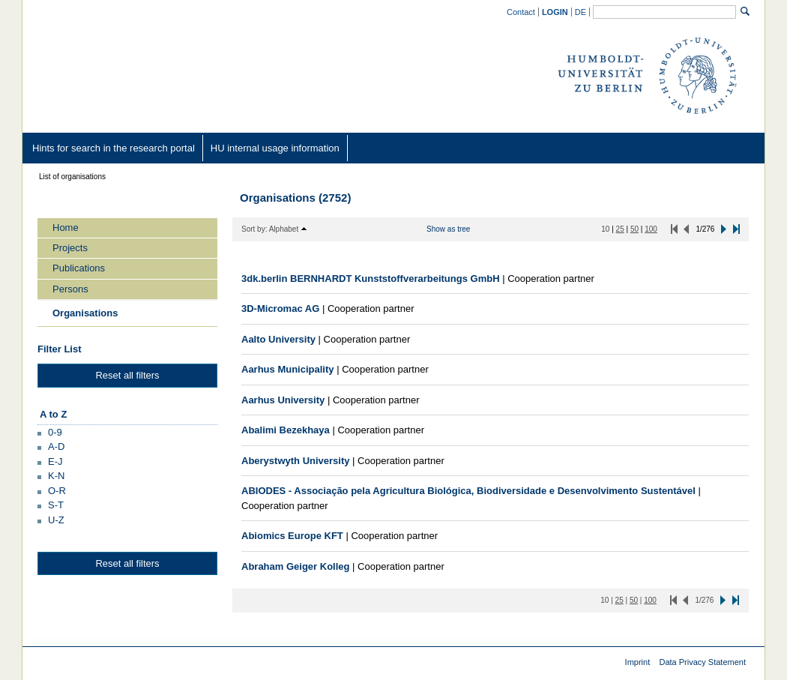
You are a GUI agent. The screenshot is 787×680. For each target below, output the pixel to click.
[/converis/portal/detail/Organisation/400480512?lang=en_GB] (292, 535)
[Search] (745, 11)
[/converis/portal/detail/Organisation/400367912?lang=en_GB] (278, 339)
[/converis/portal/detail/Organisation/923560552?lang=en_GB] (287, 369)
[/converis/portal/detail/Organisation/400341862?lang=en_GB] (280, 308)
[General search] (664, 12)
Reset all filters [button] (127, 375)
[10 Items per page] (605, 229)
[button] (49, 431)
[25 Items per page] (620, 229)
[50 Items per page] (634, 229)
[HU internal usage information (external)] (275, 148)
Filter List (59, 349)
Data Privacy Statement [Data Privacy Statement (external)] (702, 662)
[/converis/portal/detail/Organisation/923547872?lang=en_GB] (468, 490)
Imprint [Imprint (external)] (638, 662)
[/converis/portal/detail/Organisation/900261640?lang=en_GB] (370, 278)
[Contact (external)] (521, 11)
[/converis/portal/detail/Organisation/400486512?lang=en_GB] (283, 400)
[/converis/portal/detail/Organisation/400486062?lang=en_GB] (295, 460)
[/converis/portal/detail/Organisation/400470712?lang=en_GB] (295, 566)
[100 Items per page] (651, 229)
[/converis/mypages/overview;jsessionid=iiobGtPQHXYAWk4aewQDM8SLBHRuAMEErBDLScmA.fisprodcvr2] (555, 12)
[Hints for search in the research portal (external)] (113, 148)
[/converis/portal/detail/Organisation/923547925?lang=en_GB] (285, 430)
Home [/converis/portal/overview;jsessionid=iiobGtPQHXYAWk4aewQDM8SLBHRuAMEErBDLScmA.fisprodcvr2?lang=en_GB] (65, 227)
